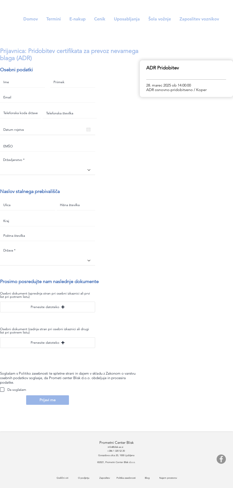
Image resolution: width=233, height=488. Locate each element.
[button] (47, 307)
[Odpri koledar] (88, 129)
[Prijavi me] (47, 400)
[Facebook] (221, 459)
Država (8, 250)
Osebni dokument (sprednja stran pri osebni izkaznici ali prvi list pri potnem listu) (45, 295)
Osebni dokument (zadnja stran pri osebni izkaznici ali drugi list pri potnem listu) (44, 330)
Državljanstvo (12, 159)
